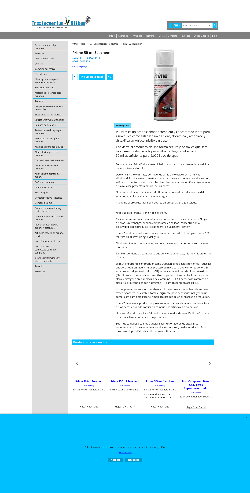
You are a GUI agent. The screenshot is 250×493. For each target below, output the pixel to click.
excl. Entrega (77, 66)
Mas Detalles (125, 452)
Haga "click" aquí (89, 394)
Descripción (122, 125)
